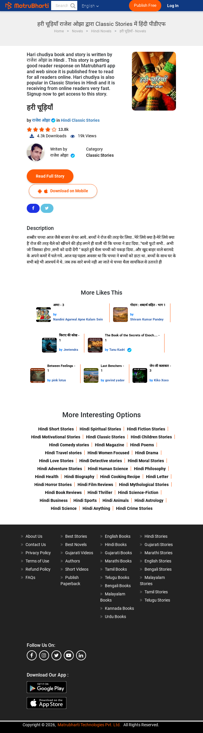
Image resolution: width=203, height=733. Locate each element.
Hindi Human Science (108, 468)
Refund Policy (38, 569)
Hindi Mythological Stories (144, 484)
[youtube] (69, 655)
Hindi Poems (142, 445)
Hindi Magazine (109, 445)
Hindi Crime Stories (134, 508)
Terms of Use (37, 561)
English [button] (90, 6)
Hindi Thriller (100, 492)
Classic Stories (100, 155)
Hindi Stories (156, 536)
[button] (72, 5)
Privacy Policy (38, 552)
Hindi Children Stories (151, 437)
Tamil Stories (156, 592)
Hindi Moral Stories (146, 460)
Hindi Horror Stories (53, 484)
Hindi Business (54, 500)
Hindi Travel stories (63, 452)
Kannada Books (119, 608)
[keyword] (64, 5)
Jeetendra (70, 350)
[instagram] (44, 655)
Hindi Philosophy (150, 468)
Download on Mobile (63, 190)
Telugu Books (117, 577)
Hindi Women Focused (108, 452)
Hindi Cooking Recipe (120, 476)
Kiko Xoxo (161, 380)
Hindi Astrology (149, 500)
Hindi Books (116, 544)
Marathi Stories (158, 552)
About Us (34, 536)
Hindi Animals (116, 500)
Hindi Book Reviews (63, 492)
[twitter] (56, 655)
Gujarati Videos (79, 552)
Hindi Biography (79, 476)
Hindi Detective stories (100, 460)
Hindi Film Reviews (95, 484)
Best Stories (76, 536)
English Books (117, 536)
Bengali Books (118, 585)
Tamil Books (116, 569)
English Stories (158, 561)
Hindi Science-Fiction (138, 492)
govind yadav (115, 380)
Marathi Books (118, 561)
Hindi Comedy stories (69, 445)
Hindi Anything (96, 508)
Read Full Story (50, 176)
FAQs (30, 577)
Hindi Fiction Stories (146, 429)
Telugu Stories (157, 600)
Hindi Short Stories (56, 429)
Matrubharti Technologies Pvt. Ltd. (89, 724)
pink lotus (59, 380)
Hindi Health (46, 476)
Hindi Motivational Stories (55, 437)
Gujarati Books (118, 552)
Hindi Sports (85, 500)
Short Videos (76, 569)
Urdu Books (115, 616)
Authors (72, 561)
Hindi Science (64, 508)
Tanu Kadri (120, 350)
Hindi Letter (157, 476)
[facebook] (32, 655)
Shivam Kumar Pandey (147, 319)
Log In (173, 6)
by (55, 314)
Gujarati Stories (159, 544)
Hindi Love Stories (56, 460)
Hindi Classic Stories (80, 120)
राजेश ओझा (44, 120)
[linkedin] (81, 655)
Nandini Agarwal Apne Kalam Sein (78, 319)
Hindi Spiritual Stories (100, 429)
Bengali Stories (158, 569)
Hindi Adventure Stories (59, 468)
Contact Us (36, 544)
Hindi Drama (146, 452)
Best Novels (76, 544)
